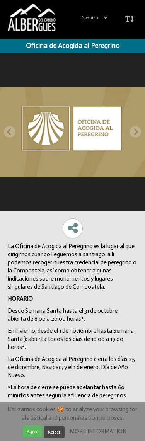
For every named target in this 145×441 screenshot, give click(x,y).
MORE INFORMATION (98, 431)
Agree (32, 431)
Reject (54, 432)
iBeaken (42, 17)
